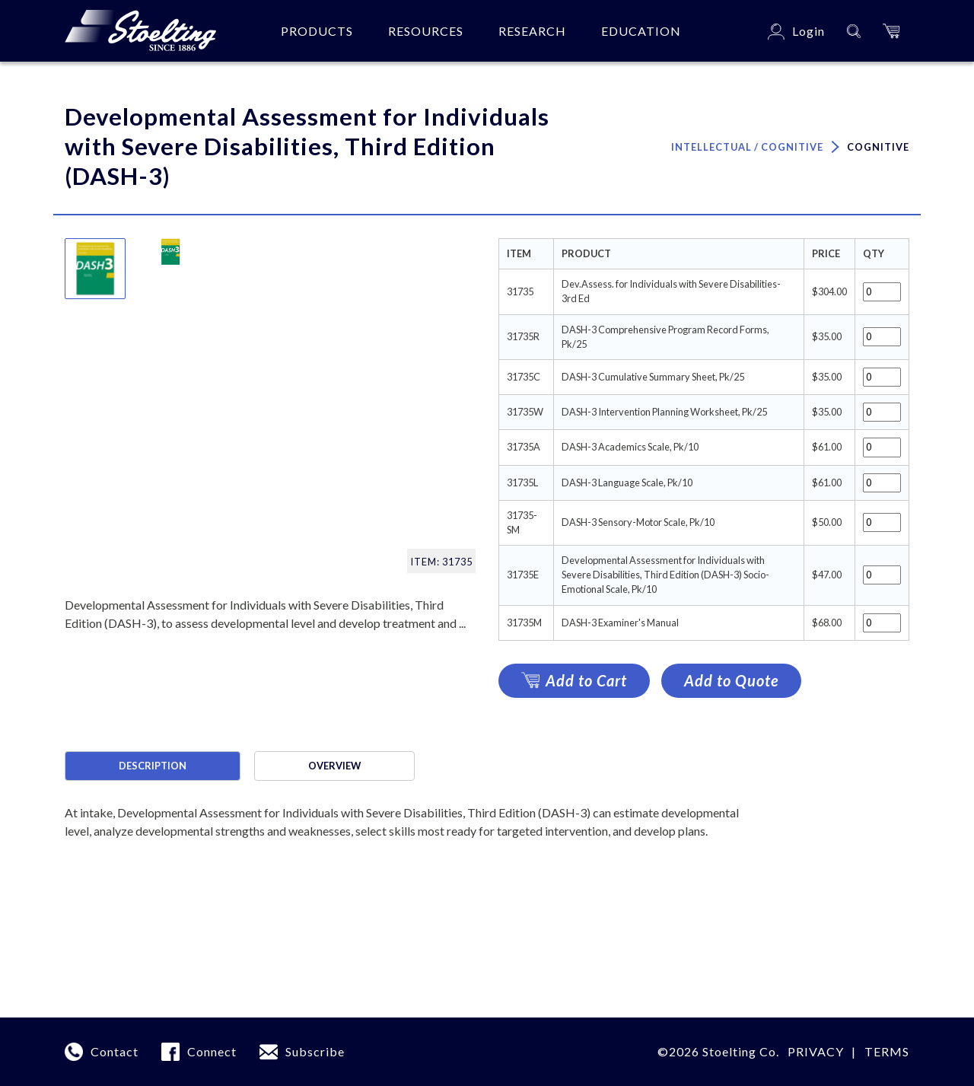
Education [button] (641, 31)
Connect (212, 1051)
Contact (114, 1051)
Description (152, 766)
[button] (891, 31)
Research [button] (532, 31)
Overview (334, 766)
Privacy (816, 1051)
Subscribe (315, 1051)
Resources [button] (425, 31)
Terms (886, 1051)
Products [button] (317, 31)
